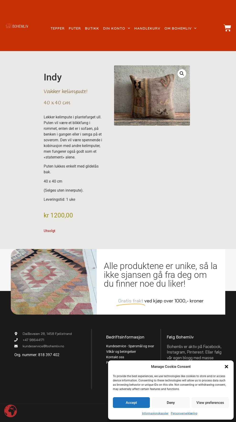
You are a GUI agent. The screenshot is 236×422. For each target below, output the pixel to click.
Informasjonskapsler (155, 413)
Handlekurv (147, 28)
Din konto (116, 28)
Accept (131, 403)
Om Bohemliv (180, 28)
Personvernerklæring (184, 413)
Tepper (58, 28)
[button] (226, 366)
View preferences (210, 403)
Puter (75, 28)
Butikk (92, 28)
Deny (171, 403)
